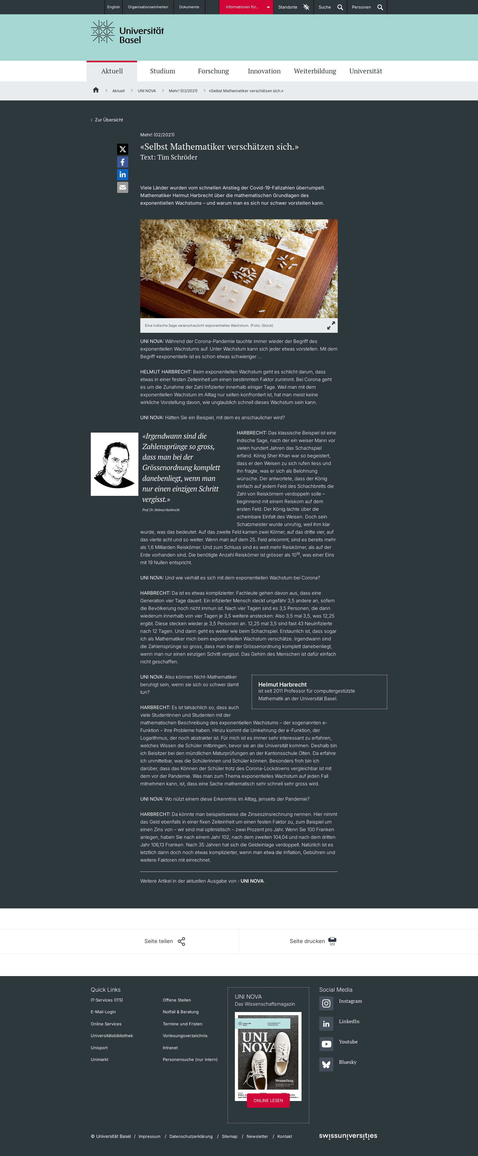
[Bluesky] (337, 1064)
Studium (162, 70)
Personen (359, 9)
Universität (365, 70)
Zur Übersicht (109, 119)
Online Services (106, 1023)
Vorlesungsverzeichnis (185, 1035)
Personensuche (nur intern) (190, 1059)
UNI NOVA (147, 90)
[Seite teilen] (165, 941)
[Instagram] (340, 1003)
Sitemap (229, 1136)
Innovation (264, 70)
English (113, 7)
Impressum (149, 1136)
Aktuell (112, 70)
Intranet (170, 1047)
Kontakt (284, 1136)
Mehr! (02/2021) (183, 90)
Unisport (99, 1047)
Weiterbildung (315, 70)
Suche (322, 9)
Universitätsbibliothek (112, 1035)
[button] (122, 149)
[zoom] (239, 268)
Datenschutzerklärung (191, 1136)
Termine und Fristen (182, 1023)
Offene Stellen (177, 999)
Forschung (213, 70)
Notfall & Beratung (181, 1011)
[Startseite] (96, 91)
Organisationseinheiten (151, 7)
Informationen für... (243, 7)
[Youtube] (338, 1044)
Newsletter (257, 1136)
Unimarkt (99, 1059)
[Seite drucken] (313, 941)
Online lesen (268, 1100)
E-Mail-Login (103, 1011)
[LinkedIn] (339, 1024)
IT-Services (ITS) (107, 999)
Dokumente (193, 7)
